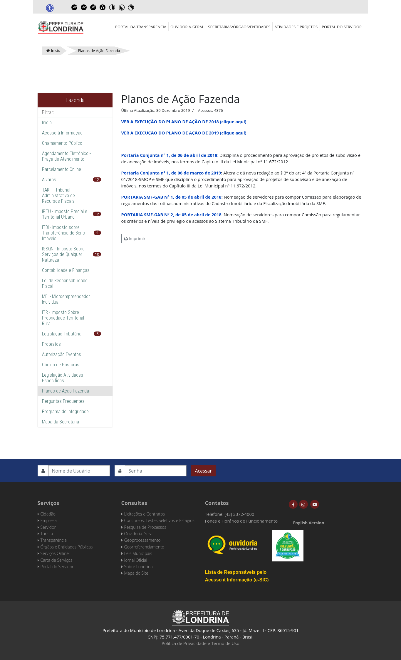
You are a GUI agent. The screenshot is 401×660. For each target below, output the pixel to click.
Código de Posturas (60, 365)
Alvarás (49, 179)
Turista (47, 533)
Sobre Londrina (138, 566)
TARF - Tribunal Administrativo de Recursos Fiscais (58, 195)
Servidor (48, 527)
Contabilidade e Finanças (66, 270)
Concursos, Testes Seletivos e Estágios (159, 520)
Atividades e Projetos (296, 26)
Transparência (54, 540)
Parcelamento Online (61, 169)
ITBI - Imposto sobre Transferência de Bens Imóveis (63, 233)
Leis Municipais (138, 553)
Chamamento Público (62, 143)
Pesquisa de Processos (145, 527)
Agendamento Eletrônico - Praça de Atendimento (66, 156)
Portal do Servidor (342, 26)
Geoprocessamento (142, 540)
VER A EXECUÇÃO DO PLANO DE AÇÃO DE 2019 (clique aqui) (183, 133)
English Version (308, 523)
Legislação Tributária (61, 334)
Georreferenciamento (144, 547)
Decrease (84, 7)
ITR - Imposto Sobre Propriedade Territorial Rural (63, 318)
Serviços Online (55, 553)
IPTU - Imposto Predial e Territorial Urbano (64, 214)
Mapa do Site (136, 573)
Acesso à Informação (62, 133)
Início (47, 122)
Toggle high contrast (112, 7)
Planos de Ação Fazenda (65, 391)
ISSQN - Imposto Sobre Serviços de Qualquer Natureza (63, 254)
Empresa (49, 520)
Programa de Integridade (65, 411)
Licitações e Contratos (144, 514)
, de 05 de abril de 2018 (197, 197)
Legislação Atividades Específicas (62, 377)
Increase (74, 7)
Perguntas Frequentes (63, 401)
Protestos (51, 344)
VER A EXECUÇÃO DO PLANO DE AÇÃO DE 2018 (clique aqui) (183, 121)
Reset (93, 7)
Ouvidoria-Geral (187, 26)
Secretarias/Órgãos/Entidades (239, 26)
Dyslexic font (103, 7)
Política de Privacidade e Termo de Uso (200, 643)
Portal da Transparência (140, 26)
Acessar (203, 471)
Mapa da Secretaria (60, 422)
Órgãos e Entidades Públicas (67, 547)
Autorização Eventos (61, 354)
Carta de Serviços (57, 560)
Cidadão (48, 514)
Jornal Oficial (135, 560)
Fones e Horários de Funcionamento (241, 521)
